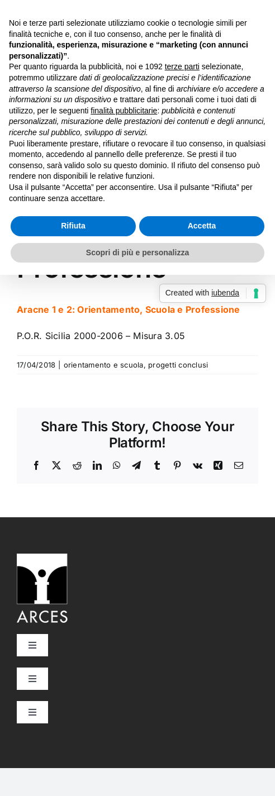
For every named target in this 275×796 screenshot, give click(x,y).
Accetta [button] (202, 225)
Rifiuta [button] (73, 225)
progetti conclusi (178, 364)
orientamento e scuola (104, 364)
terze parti (182, 66)
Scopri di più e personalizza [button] (137, 252)
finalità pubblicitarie (124, 110)
